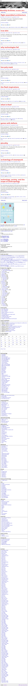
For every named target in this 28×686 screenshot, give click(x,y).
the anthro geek (4, 388)
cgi (18, 82)
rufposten (3, 475)
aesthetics (13, 82)
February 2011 (4, 598)
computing (21, 118)
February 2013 (4, 576)
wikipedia (3, 514)
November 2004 (4, 666)
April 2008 (3, 623)
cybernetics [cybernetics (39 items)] (22, 257)
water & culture (4, 389)
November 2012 (4, 579)
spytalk (2, 534)
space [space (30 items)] (18, 264)
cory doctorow (4, 451)
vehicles (19, 27)
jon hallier (3, 410)
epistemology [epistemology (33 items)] (23, 259)
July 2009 (3, 612)
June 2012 (3, 584)
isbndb (2, 507)
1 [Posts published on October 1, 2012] (1, 338)
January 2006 (4, 652)
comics (6, 101)
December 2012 (4, 578)
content (4, 304)
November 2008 (4, 616)
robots (16, 27)
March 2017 (3, 561)
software (3, 300)
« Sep (2, 349)
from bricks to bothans (6, 489)
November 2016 (4, 562)
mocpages (3, 493)
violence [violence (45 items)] (19, 266)
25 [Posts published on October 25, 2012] (13, 344)
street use (3, 383)
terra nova (3, 412)
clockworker (4, 542)
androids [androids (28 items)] (16, 255)
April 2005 (3, 661)
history (2, 63)
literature (15, 62)
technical (4, 305)
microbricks (3, 492)
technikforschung (5, 385)
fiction (6, 175)
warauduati (3, 477)
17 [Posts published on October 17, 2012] (9, 342)
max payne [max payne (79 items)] (10, 262)
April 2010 (3, 609)
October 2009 (4, 611)
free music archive (5, 522)
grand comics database (6, 504)
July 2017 (3, 556)
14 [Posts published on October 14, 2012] (24, 340)
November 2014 (4, 564)
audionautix (3, 518)
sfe (2, 512)
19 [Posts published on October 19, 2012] (16, 342)
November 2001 (4, 681)
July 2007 (3, 632)
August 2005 (4, 657)
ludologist (3, 411)
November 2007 (4, 628)
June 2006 (3, 646)
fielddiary (3, 274)
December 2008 (4, 615)
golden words (5, 286)
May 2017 (3, 559)
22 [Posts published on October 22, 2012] (1, 344)
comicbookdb (4, 502)
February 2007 (4, 638)
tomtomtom (4, 414)
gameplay (18, 138)
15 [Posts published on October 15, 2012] (1, 342)
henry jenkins (4, 428)
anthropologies (4, 356)
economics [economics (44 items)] (18, 259)
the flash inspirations (10, 87)
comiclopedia (4, 503)
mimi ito (3, 377)
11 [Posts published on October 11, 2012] (13, 340)
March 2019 (3, 551)
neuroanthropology (5, 378)
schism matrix (4, 465)
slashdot (3, 440)
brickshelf (3, 487)
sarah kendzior (4, 422)
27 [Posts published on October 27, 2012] (20, 344)
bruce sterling (4, 448)
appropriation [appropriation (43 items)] (21, 255)
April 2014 (3, 570)
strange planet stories (6, 397)
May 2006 (3, 647)
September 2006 (4, 643)
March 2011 (3, 597)
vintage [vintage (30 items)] (15, 266)
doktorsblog (4, 455)
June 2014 (3, 568)
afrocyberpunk (4, 445)
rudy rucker (3, 464)
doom (13, 138)
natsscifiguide (4, 511)
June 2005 (3, 659)
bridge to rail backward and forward (9, 318)
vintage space (4, 480)
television (4, 295)
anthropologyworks (5, 359)
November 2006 (4, 641)
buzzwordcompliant (5, 427)
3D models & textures (6, 517)
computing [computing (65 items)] (12, 257)
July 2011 (3, 595)
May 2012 (3, 585)
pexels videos (4, 528)
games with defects (9, 123)
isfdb (2, 508)
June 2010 (3, 607)
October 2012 (4, 580)
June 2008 (3, 621)
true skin (4, 30)
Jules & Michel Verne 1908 (6, 231)
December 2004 (4, 665)
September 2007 (4, 630)
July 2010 (3, 606)
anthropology (4, 196)
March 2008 (3, 624)
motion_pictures (5, 42)
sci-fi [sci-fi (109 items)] (12, 264)
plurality (4, 143)
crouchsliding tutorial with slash (8, 314)
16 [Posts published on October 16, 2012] (5, 342)
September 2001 (4, 682)
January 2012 (4, 590)
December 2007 (4, 627)
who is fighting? (4, 310)
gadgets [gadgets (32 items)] (2, 260)
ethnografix (3, 367)
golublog (3, 370)
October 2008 (4, 617)
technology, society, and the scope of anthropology (13, 180)
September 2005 (4, 656)
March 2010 (3, 610)
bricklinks (3, 485)
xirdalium (5, 684)
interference (4, 432)
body (16, 82)
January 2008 (4, 626)
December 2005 (4, 653)
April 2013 (3, 573)
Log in (22, 1)
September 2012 (4, 581)
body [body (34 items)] (6, 257)
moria (2, 510)
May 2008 (3, 622)
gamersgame (4, 404)
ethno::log (3, 366)
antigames (3, 402)
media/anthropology (5, 376)
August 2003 (4, 669)
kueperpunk (4, 433)
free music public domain (6, 523)
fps (15, 138)
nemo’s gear (12, 324)
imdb (2, 506)
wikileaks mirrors (5, 536)
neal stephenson (5, 462)
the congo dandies (5, 317)
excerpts (4, 284)
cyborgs (19, 42)
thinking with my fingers (6, 413)
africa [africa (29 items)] (13, 255)
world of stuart (4, 415)
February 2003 (4, 672)
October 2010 (4, 602)
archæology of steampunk (12, 159)
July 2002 (3, 677)
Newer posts (25, 12)
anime (3, 290)
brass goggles (4, 541)
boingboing (3, 426)
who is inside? (4, 311)
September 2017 (4, 555)
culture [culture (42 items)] (17, 257)
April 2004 (3, 668)
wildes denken (4, 391)
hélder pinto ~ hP (5, 405)
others (3, 280)
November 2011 (4, 592)
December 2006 (4, 640)
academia (17, 196)
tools (2, 302)
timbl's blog (3, 441)
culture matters (4, 363)
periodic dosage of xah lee (7, 436)
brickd (2, 483)
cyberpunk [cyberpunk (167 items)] (5, 259)
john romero (4, 409)
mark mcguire (4, 435)
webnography (4, 390)
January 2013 (4, 577)
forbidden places (5, 315)
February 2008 (4, 625)
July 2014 (3, 567)
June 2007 (3, 633)
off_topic (3, 296)
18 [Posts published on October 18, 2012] (13, 342)
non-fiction (19, 62)
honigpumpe (4, 471)
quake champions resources (7, 312)
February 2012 (4, 589)
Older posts (3, 12)
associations (7, 82)
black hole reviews (5, 501)
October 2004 (4, 667)
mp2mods (4, 279)
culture (21, 196)
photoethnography (5, 380)
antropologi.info (4, 360)
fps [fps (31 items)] (26, 259)
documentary (5, 293)
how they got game (5, 407)
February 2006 (4, 651)
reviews (15, 225)
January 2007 (4, 639)
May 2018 (3, 553)
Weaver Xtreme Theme (23, 684)
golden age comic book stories (7, 395)
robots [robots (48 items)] (9, 264)
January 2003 (4, 673)
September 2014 (4, 566)
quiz (16, 118)
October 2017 (4, 554)
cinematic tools (4, 519)
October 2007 (4, 629)
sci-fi (13, 101)
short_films (10, 42)
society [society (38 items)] (15, 264)
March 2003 (3, 671)
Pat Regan (3, 325)
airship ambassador (5, 539)
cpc (2, 452)
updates (3, 303)
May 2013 (3, 572)
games (6, 138)
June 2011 (3, 596)
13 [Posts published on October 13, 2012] (20, 340)
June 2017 (3, 557)
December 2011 (4, 591)
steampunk (3, 176)
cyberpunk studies (5, 453)
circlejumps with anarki (6, 316)
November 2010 (4, 601)
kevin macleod (4, 527)
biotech (15, 155)
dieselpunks (3, 543)
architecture (12, 27)
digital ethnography (5, 365)
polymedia (3, 437)
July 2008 (3, 620)
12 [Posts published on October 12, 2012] (16, 340)
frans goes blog (4, 403)
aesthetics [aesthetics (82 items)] (9, 256)
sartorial (3, 298)
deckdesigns (4, 488)
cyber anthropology (5, 364)
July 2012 (3, 583)
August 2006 (4, 644)
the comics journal (5, 398)
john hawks (3, 371)
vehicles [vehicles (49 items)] (12, 266)
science (7, 27)
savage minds (4, 382)
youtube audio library (6, 531)
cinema (3, 118)
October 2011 (4, 593)
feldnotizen (3, 368)
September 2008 (4, 619)
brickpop (3, 486)
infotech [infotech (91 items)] (25, 261)
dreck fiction (4, 456)
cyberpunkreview (5, 454)
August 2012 (4, 582)
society (5, 63)
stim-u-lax (6, 321)
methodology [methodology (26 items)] (15, 262)
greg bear (3, 457)
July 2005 (3, 658)
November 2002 (4, 675)
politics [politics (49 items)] (2, 264)
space (2, 301)
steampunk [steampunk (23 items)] (24, 264)
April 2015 (3, 563)
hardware (3, 27)
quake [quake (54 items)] (5, 264)
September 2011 (4, 594)
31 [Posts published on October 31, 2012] (9, 346)
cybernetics (3, 119)
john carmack (4, 408)
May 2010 (3, 608)
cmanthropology (5, 361)
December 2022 (4, 550)
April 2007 (3, 636)
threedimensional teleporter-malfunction (18, 323)
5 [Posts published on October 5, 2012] (16, 338)
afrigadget (3, 354)
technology (9, 63)
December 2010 (4, 600)
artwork (3, 82)
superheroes (16, 101)
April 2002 (3, 680)
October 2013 (4, 571)
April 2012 (3, 586)
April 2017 (3, 560)
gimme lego (3, 491)
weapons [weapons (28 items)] (22, 266)
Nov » (4, 349)
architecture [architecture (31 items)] (3, 257)
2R (1, 470)
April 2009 (3, 613)
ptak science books (5, 438)
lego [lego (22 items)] (6, 262)
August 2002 (4, 676)
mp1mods (4, 278)
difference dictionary (5, 544)
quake (21, 138)
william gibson (4, 467)
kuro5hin (3, 434)
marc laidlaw (4, 460)
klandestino (3, 472)
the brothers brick (5, 495)
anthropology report (5, 358)
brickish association (5, 484)
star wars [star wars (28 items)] (21, 264)
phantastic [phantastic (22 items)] (24, 262)
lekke (2, 374)
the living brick (4, 496)
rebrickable (3, 494)
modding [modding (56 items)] (20, 262)
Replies (13, 119)
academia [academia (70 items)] (3, 256)
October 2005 (4, 655)
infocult (3, 430)
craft (20, 82)
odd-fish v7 (3, 474)
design (22, 82)
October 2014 (4, 565)
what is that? (6, 104)
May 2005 (3, 660)
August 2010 (4, 605)
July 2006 (3, 645)
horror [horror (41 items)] (20, 260)
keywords (3, 373)
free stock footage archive (6, 525)
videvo (2, 530)
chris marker (4, 450)
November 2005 (4, 654)
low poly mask (7, 67)
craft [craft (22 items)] (15, 257)
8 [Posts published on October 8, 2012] (1, 340)
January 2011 (4, 599)
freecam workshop (5, 526)
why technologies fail (10, 47)
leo (2, 509)
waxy (2, 442)
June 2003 (3, 670)
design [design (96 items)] (11, 259)
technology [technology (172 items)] (5, 266)
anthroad (3, 355)
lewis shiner (3, 459)
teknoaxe (3, 529)
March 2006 (3, 650)
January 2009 (4, 614)
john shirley (3, 458)
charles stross (4, 449)
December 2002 (4, 674)
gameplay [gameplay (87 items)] (7, 261)
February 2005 (4, 663)
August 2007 (4, 631)
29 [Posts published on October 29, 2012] (1, 346)
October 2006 (4, 642)
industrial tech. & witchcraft (7, 429)
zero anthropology (5, 392)
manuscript (3, 288)
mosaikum (3, 473)
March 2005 (3, 662)
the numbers (4, 513)
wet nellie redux (4, 309)
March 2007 (3, 637)
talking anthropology (5, 384)
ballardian (3, 447)
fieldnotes (10, 175)
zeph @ (4, 239)
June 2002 (3, 678)
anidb (2, 500)
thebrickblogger (4, 497)
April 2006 (3, 648)
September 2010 (4, 603)
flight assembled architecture (13, 15)
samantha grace (4, 381)
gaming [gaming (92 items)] (12, 261)
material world (4, 375)
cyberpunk (16, 42)
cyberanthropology (5, 62)
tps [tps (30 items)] (9, 266)
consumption (4, 362)
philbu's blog (4, 379)
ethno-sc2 (3, 420)
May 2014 (3, 569)
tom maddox (4, 466)
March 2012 (3, 587)
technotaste (4, 386)
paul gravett (4, 396)
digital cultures (4, 419)
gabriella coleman (5, 421)
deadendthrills (4, 521)
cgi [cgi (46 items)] (8, 257)
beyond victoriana (5, 540)
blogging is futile (4, 425)
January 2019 (4, 552)
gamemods (3, 276)
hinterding (3, 406)
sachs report (4, 439)
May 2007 (3, 635)
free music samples (5, 524)
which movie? (4, 313)
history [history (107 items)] (17, 261)
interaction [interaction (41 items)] (3, 262)
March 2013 (3, 575)
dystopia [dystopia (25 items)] (14, 259)
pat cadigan (3, 463)
